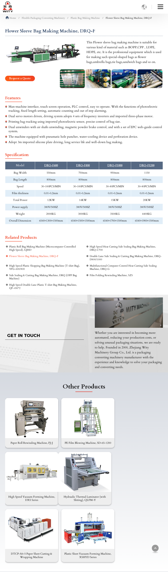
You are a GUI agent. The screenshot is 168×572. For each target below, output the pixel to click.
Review (67, 551)
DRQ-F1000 (114, 165)
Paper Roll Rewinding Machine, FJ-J (30, 441)
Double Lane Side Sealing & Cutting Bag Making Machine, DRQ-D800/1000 (126, 257)
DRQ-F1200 (146, 165)
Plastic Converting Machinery (25, 546)
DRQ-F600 (51, 165)
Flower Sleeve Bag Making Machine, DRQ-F (33, 256)
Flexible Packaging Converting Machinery (43, 18)
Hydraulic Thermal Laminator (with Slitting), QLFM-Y (30, 497)
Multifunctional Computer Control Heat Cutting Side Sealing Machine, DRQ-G (123, 267)
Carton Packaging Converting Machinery (25, 530)
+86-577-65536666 (115, 548)
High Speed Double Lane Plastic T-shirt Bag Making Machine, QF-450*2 (43, 286)
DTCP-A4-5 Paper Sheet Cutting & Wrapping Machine (84, 497)
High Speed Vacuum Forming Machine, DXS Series (137, 442)
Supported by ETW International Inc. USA (84, 567)
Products (13, 522)
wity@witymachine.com (118, 538)
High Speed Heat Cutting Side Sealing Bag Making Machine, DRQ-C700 (123, 248)
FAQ (65, 540)
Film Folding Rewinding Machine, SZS (111, 275)
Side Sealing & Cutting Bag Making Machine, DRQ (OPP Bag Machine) (43, 277)
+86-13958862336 (114, 543)
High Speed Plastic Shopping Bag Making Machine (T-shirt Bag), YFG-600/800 (44, 267)
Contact (107, 522)
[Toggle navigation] (160, 7)
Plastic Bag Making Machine (85, 18)
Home (11, 18)
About (66, 529)
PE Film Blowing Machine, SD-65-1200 (84, 442)
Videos (67, 545)
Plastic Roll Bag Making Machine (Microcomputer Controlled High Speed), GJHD (42, 248)
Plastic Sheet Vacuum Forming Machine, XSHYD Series (137, 497)
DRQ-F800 (83, 165)
